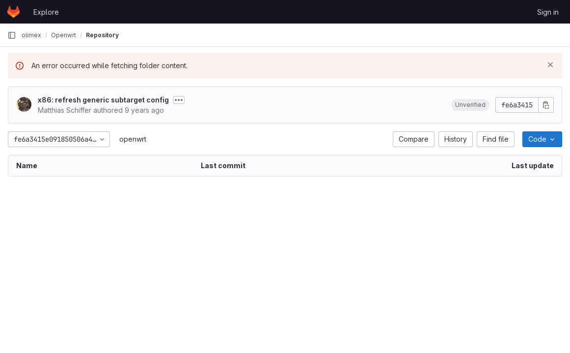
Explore (46, 12)
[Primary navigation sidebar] (12, 35)
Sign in (548, 12)
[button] (470, 105)
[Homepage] (13, 12)
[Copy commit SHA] (546, 105)
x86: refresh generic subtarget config (103, 100)
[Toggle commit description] (179, 100)
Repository (102, 35)
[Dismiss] (550, 65)
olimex (31, 35)
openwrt (132, 139)
